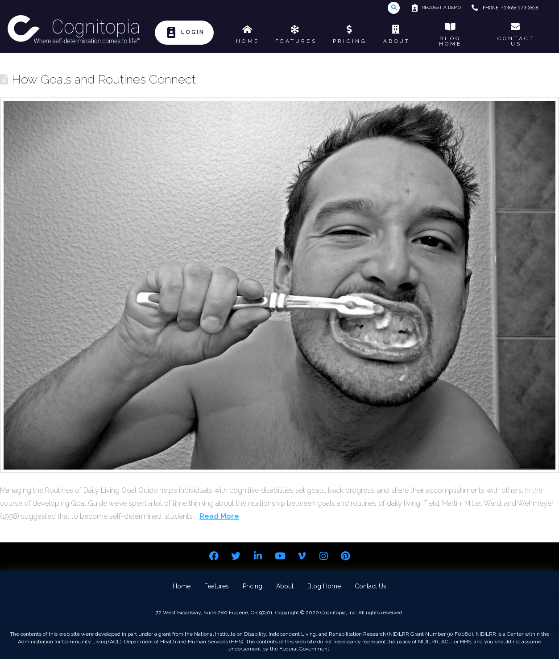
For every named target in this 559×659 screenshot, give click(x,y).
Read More (219, 516)
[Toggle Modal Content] (394, 8)
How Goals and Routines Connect (104, 79)
